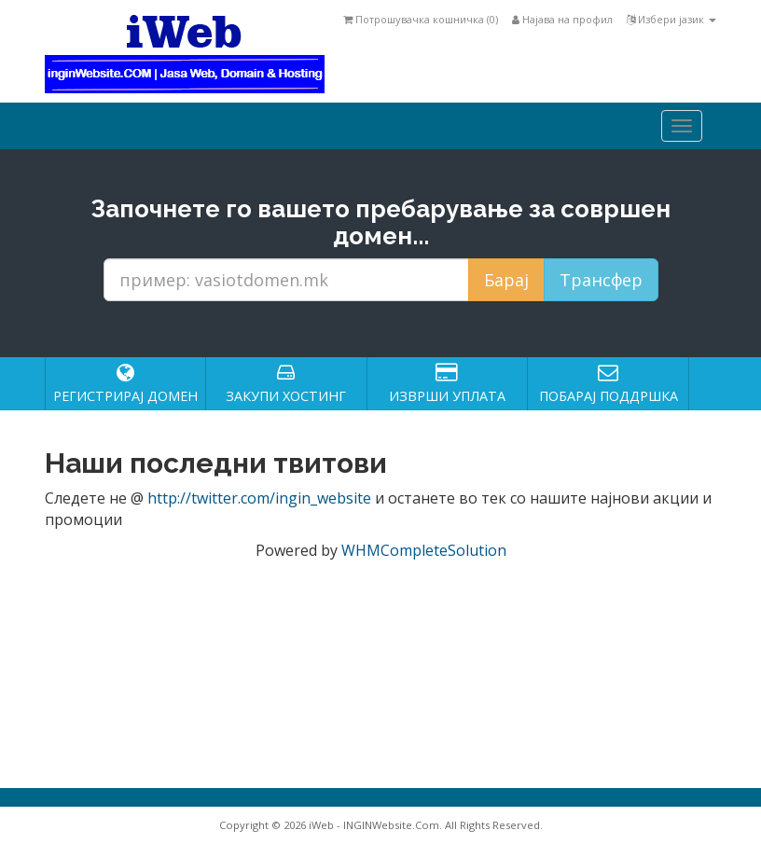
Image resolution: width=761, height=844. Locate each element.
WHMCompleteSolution (423, 550)
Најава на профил (562, 19)
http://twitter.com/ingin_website (259, 498)
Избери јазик (671, 19)
